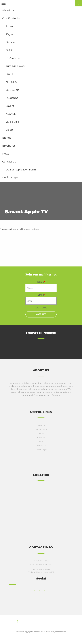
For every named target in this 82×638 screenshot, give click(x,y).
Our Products (41, 429)
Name (41, 282)
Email (41, 294)
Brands (41, 433)
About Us (41, 425)
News (41, 441)
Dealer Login (41, 449)
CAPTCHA (41, 307)
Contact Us (41, 445)
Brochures (41, 437)
